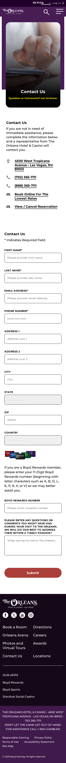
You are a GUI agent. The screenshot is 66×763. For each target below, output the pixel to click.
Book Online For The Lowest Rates (31, 196)
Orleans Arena (15, 635)
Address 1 (12, 331)
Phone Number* (16, 311)
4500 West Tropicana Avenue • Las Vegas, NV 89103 (34, 165)
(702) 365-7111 (25, 177)
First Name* (13, 250)
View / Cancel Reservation (36, 207)
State (8, 392)
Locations (42, 656)
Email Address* (16, 290)
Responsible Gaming (15, 737)
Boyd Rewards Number (22, 500)
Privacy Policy (43, 737)
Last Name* (12, 270)
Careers (39, 635)
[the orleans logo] (20, 603)
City (7, 371)
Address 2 (12, 351)
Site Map (7, 746)
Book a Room (15, 627)
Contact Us (12, 656)
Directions (42, 627)
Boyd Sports (11, 689)
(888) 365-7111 (26, 186)
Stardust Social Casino (18, 696)
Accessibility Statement (39, 741)
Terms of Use (10, 741)
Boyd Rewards (13, 682)
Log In (47, 3)
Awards (39, 643)
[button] (46, 13)
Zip (6, 412)
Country (11, 432)
